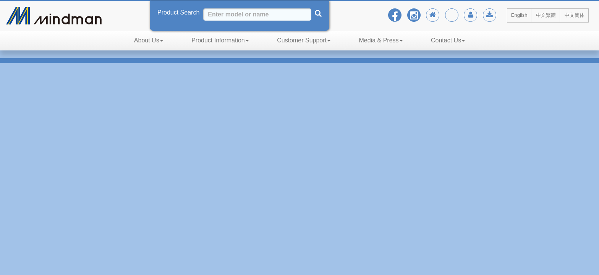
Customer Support (303, 40)
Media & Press (381, 40)
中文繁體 (546, 15)
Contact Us (448, 40)
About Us (148, 40)
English (519, 15)
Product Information (220, 40)
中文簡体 (574, 15)
